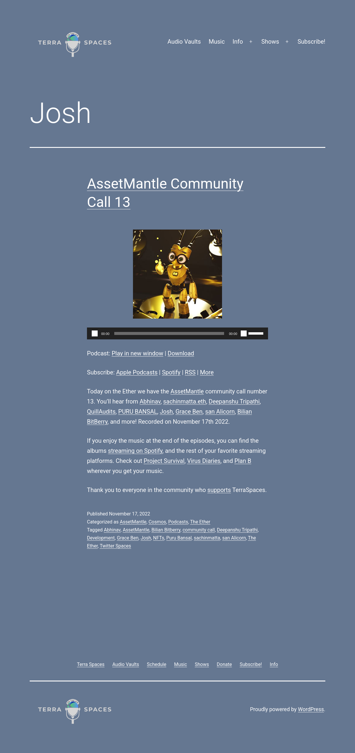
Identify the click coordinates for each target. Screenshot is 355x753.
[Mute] (244, 333)
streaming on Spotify (135, 450)
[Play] (95, 333)
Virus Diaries (203, 460)
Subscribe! (311, 41)
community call (199, 530)
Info (238, 41)
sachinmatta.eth (184, 401)
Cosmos (157, 522)
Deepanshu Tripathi (234, 401)
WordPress (311, 709)
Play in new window (137, 353)
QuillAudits (101, 411)
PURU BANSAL (137, 411)
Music (217, 41)
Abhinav (150, 401)
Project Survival (164, 460)
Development (101, 538)
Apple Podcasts (137, 372)
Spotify (171, 372)
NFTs (158, 538)
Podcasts (178, 522)
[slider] (169, 333)
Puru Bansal (178, 538)
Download (181, 353)
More (207, 372)
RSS (190, 372)
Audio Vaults (184, 41)
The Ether (200, 522)
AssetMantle (187, 391)
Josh (166, 411)
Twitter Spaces (115, 546)
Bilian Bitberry (165, 530)
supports (219, 489)
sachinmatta (207, 538)
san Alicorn (220, 411)
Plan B (242, 460)
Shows (270, 41)
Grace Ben (188, 411)
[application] (177, 333)
